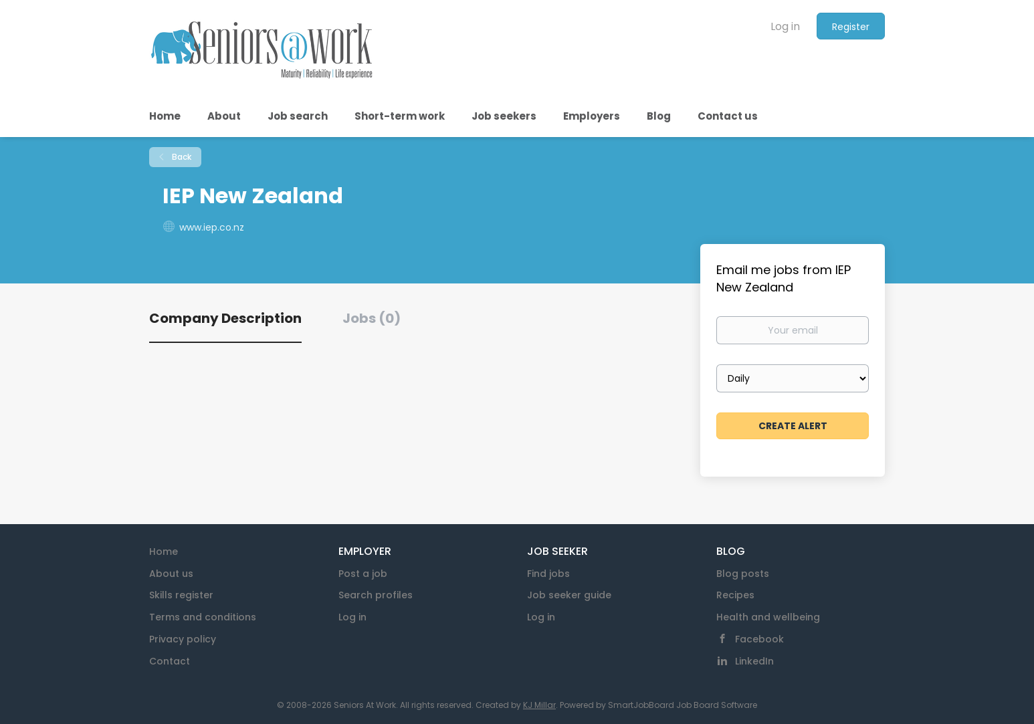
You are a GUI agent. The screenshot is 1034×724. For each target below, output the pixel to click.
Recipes (735, 595)
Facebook (759, 639)
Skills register (181, 595)
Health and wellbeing (768, 617)
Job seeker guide (569, 595)
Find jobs (548, 573)
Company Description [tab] (225, 318)
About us (171, 573)
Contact (169, 661)
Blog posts (742, 573)
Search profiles (375, 595)
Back (180, 156)
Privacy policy (182, 639)
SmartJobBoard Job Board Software (682, 705)
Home (163, 551)
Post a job (362, 573)
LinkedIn (754, 661)
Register (850, 26)
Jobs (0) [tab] (371, 318)
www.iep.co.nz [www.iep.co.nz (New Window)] (211, 227)
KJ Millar (539, 705)
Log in (785, 26)
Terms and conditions (202, 617)
